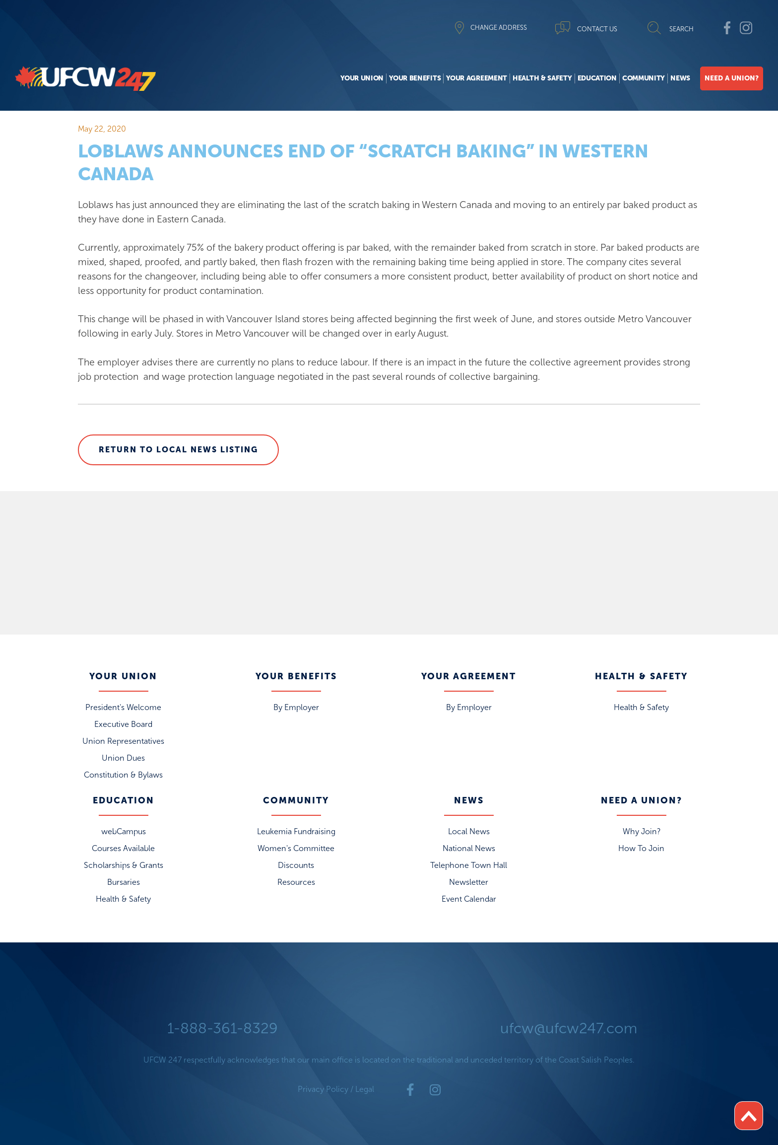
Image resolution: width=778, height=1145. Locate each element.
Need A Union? (732, 78)
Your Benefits (415, 78)
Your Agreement (476, 78)
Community (643, 78)
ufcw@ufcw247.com (568, 1028)
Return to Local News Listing (178, 449)
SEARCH (681, 29)
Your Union (362, 78)
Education (597, 78)
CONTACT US (597, 29)
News (680, 78)
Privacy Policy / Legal (336, 1089)
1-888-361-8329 (222, 1028)
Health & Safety (542, 78)
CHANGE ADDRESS (498, 27)
